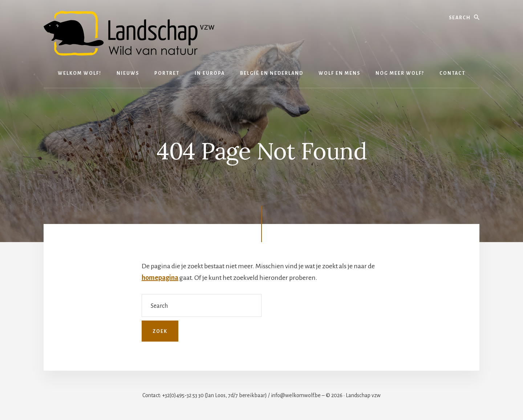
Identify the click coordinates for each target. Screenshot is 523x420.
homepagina (160, 277)
